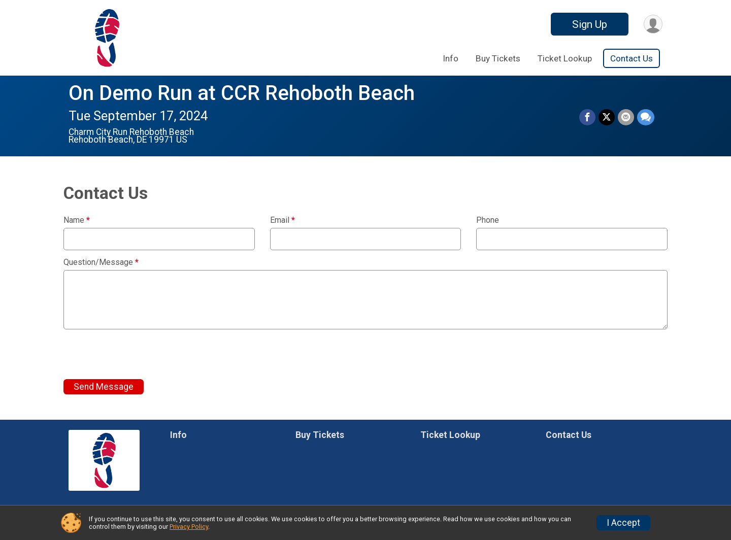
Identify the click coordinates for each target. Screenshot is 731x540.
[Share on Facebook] (587, 117)
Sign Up (589, 24)
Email (282, 220)
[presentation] (140, 354)
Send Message (104, 387)
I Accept (623, 523)
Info (450, 58)
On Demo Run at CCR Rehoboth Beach (242, 93)
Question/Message (101, 262)
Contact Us (631, 58)
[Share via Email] (626, 117)
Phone (487, 220)
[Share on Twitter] (607, 117)
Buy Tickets (498, 58)
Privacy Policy (189, 526)
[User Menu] (653, 24)
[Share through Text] (645, 117)
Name (76, 220)
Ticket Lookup (565, 58)
